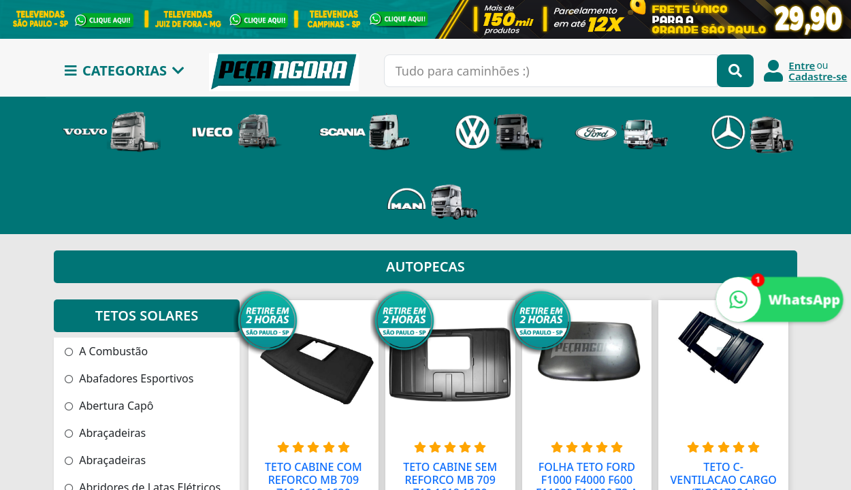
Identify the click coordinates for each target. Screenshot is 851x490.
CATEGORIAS (124, 70)
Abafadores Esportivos (129, 378)
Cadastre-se (817, 76)
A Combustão (106, 351)
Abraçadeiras (105, 432)
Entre (801, 65)
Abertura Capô (109, 405)
